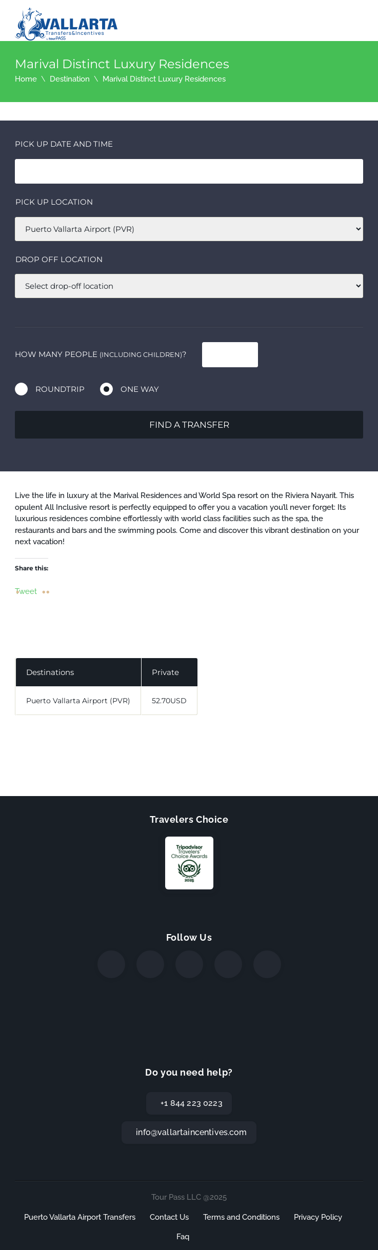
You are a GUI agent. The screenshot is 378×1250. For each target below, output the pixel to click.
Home (26, 79)
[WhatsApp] (228, 964)
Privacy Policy (318, 1217)
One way (140, 389)
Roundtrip (60, 389)
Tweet (26, 591)
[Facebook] (111, 964)
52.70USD (169, 700)
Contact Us (169, 1217)
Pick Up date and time (64, 144)
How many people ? (101, 354)
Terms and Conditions (241, 1217)
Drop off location (59, 259)
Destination (70, 79)
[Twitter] (150, 964)
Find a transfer (189, 425)
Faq (182, 1236)
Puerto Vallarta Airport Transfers (79, 1217)
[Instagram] (189, 964)
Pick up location (54, 202)
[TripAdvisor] (267, 964)
